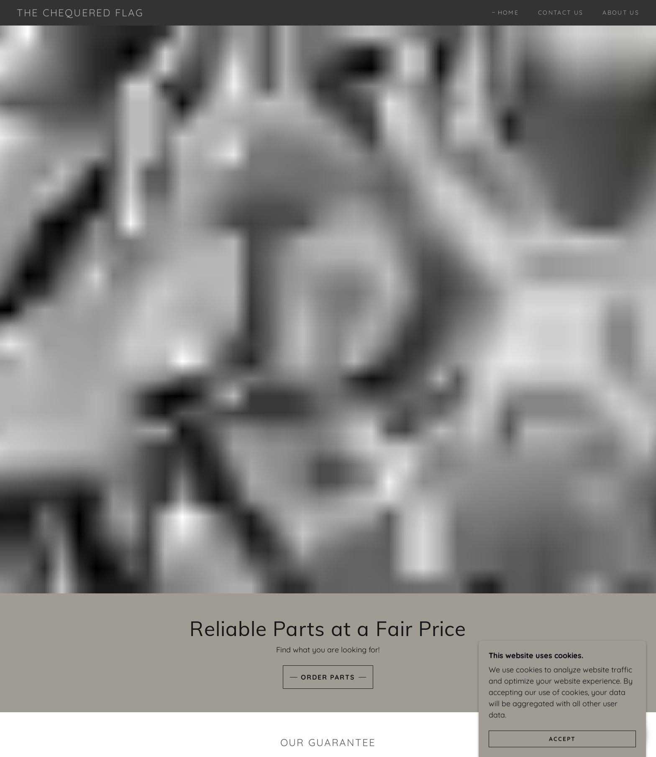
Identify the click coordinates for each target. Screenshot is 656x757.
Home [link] (508, 12)
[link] (80, 13)
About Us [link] (620, 12)
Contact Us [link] (560, 12)
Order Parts (328, 677)
